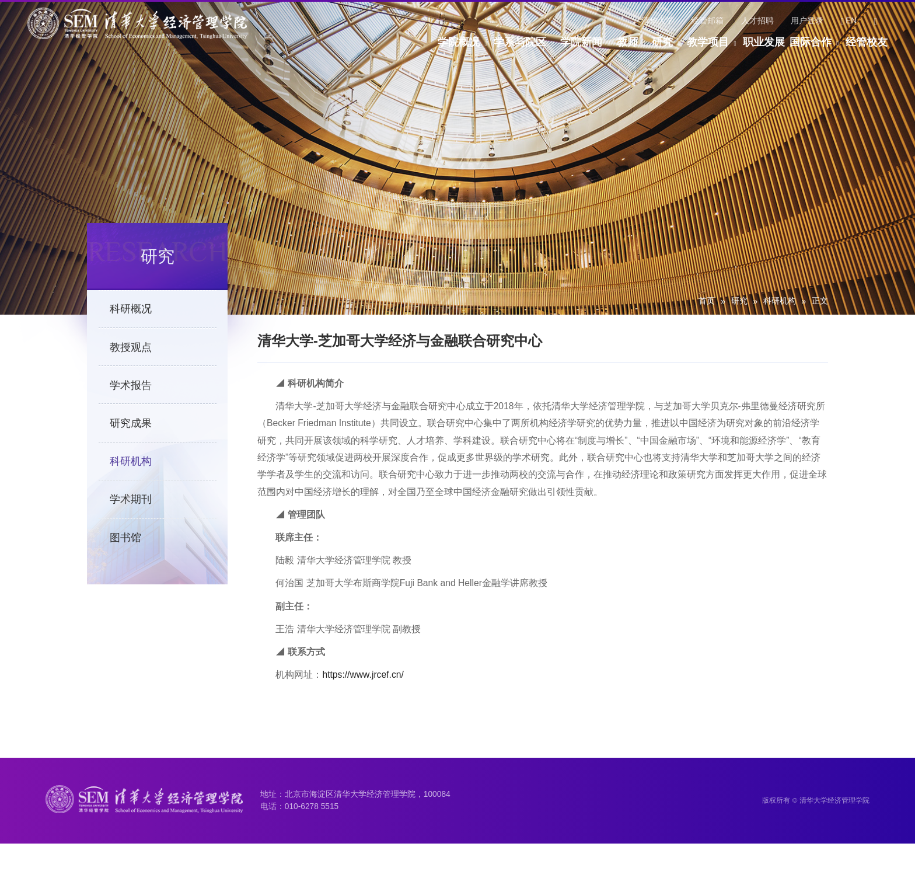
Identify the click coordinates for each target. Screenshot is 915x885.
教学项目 (661, 48)
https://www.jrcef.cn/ (362, 696)
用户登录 (807, 20)
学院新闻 (488, 48)
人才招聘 (757, 20)
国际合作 (795, 48)
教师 (549, 48)
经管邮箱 (707, 20)
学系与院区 (411, 48)
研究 (599, 48)
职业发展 (733, 48)
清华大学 (657, 20)
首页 (707, 301)
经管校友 (867, 48)
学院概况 (334, 48)
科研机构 (779, 301)
